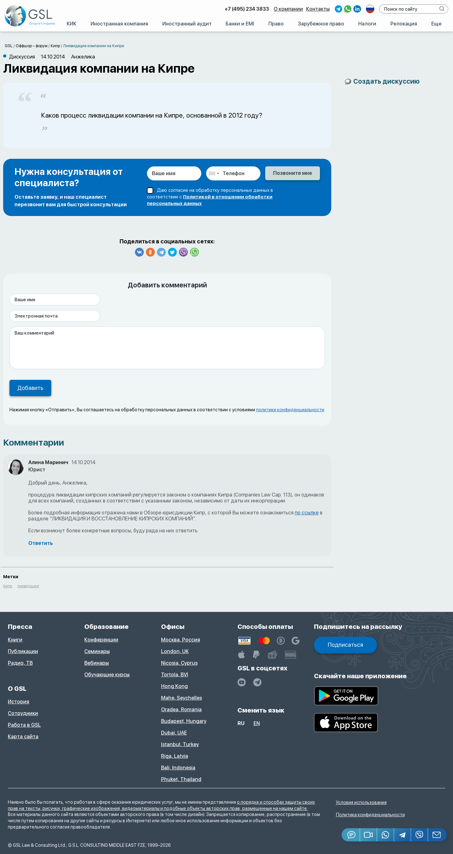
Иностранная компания (119, 24)
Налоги (367, 24)
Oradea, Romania (181, 710)
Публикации (23, 651)
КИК (71, 24)
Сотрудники (23, 713)
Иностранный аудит (187, 24)
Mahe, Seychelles (181, 698)
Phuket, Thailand (181, 779)
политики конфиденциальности (290, 409)
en (257, 723)
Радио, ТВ (20, 663)
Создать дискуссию (386, 81)
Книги (15, 640)
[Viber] (419, 834)
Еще (436, 24)
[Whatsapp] (385, 834)
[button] (368, 834)
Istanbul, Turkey (180, 744)
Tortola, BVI (174, 675)
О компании (288, 9)
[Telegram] (402, 834)
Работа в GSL (24, 725)
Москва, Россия (180, 640)
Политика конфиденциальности (370, 814)
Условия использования (361, 802)
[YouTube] (242, 682)
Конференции (101, 640)
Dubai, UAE (174, 733)
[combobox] (213, 173)
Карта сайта (23, 737)
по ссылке (307, 513)
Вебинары (96, 663)
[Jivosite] (351, 834)
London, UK (175, 651)
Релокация (403, 24)
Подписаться (345, 644)
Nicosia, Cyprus (179, 663)
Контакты (318, 9)
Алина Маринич (48, 462)
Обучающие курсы (107, 675)
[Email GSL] (437, 834)
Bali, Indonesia (178, 768)
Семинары (97, 651)
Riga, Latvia (174, 756)
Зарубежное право (321, 24)
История (18, 702)
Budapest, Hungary (183, 721)
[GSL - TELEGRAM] (257, 682)
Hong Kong (174, 686)
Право (276, 24)
